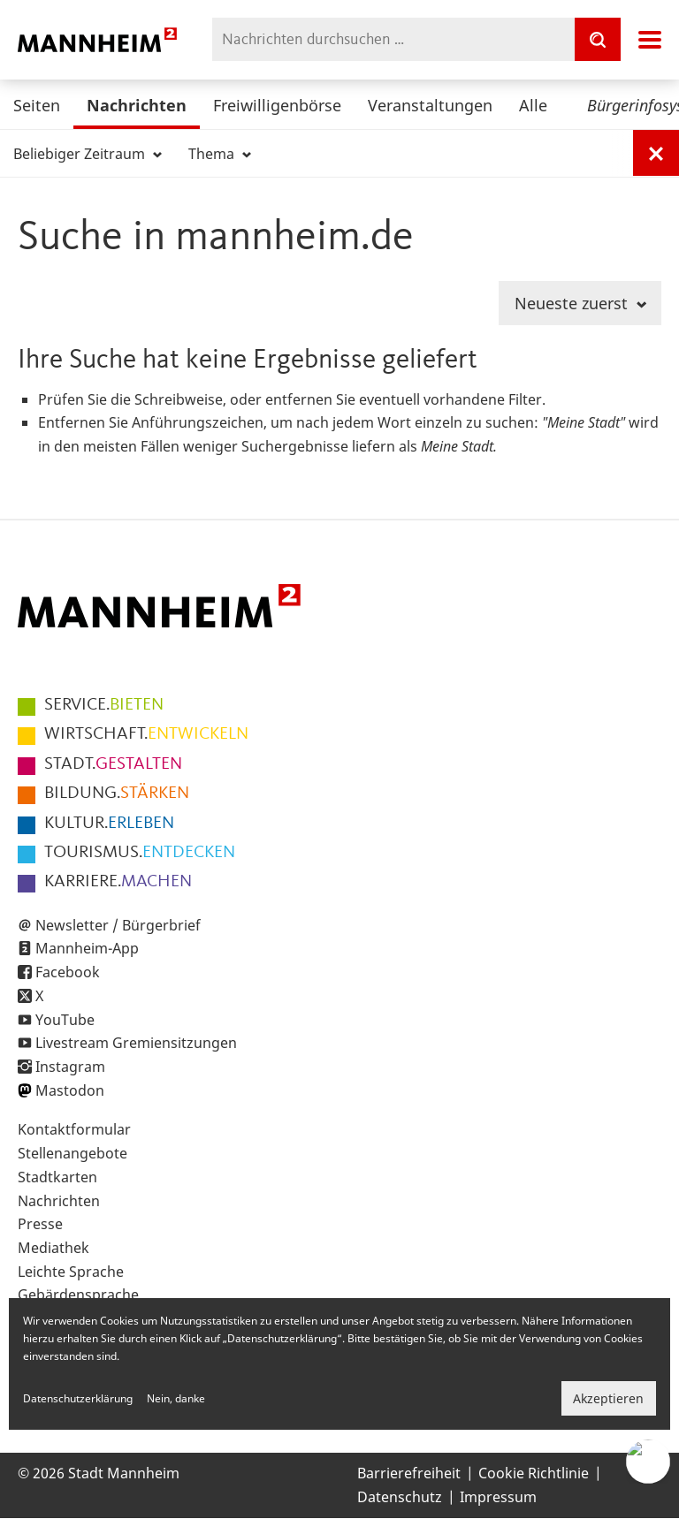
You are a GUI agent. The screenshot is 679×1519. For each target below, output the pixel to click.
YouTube (65, 1019)
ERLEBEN (109, 823)
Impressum (498, 1497)
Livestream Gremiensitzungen (136, 1042)
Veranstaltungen (430, 105)
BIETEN (104, 705)
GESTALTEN (113, 764)
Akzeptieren (608, 1398)
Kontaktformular (74, 1129)
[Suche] (598, 39)
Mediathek (53, 1247)
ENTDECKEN (139, 853)
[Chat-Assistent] (648, 1461)
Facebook (67, 972)
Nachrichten (137, 105)
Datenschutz (399, 1497)
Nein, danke (176, 1398)
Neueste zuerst (580, 303)
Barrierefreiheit (409, 1473)
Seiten (36, 105)
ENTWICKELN (146, 734)
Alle (533, 105)
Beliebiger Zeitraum (87, 153)
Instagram (70, 1066)
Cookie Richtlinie (533, 1473)
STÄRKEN (116, 793)
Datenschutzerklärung (78, 1398)
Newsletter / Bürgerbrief (118, 925)
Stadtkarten (57, 1177)
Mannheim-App (87, 948)
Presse (40, 1224)
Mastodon (69, 1090)
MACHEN (118, 882)
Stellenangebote (72, 1153)
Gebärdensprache (78, 1294)
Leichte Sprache (71, 1271)
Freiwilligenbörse (277, 105)
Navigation (649, 40)
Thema (219, 153)
